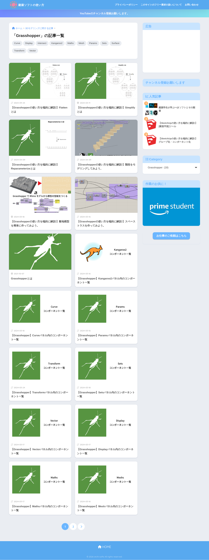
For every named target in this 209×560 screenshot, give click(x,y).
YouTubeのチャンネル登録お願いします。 (104, 13)
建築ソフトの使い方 (31, 4)
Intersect (42, 43)
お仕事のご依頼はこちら (171, 235)
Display (29, 43)
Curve (17, 43)
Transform (19, 51)
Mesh (83, 43)
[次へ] (81, 526)
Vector (33, 51)
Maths (72, 43)
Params (95, 43)
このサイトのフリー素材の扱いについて (161, 4)
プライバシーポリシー (126, 4)
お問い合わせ (192, 4)
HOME (104, 547)
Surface (117, 43)
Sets (106, 43)
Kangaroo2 (58, 43)
